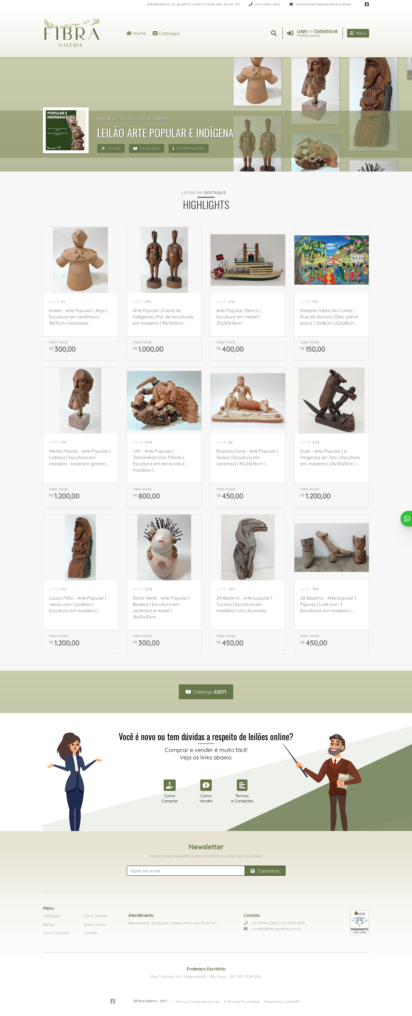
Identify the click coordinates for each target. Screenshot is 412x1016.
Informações (190, 149)
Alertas (49, 924)
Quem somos (95, 924)
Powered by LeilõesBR (282, 1001)
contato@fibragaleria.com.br (320, 4)
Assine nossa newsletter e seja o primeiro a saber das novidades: (206, 856)
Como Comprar (56, 932)
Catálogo (147, 149)
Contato (90, 932)
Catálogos (167, 33)
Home (136, 33)
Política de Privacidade (242, 1001)
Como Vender (96, 915)
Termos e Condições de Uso (197, 1001)
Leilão (111, 149)
